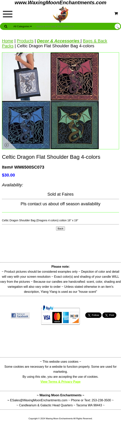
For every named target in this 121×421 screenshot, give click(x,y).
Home (7, 40)
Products (25, 40)
